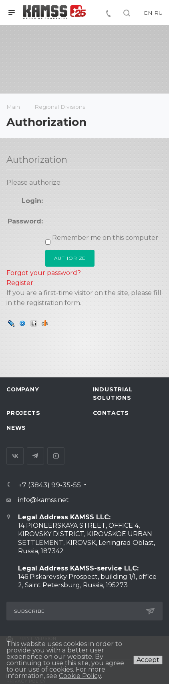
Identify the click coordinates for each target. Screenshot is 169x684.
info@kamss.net (43, 500)
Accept (148, 660)
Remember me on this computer (104, 237)
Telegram (35, 456)
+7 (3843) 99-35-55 (49, 484)
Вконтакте (15, 456)
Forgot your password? (43, 273)
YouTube (55, 456)
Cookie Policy (80, 676)
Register (19, 283)
